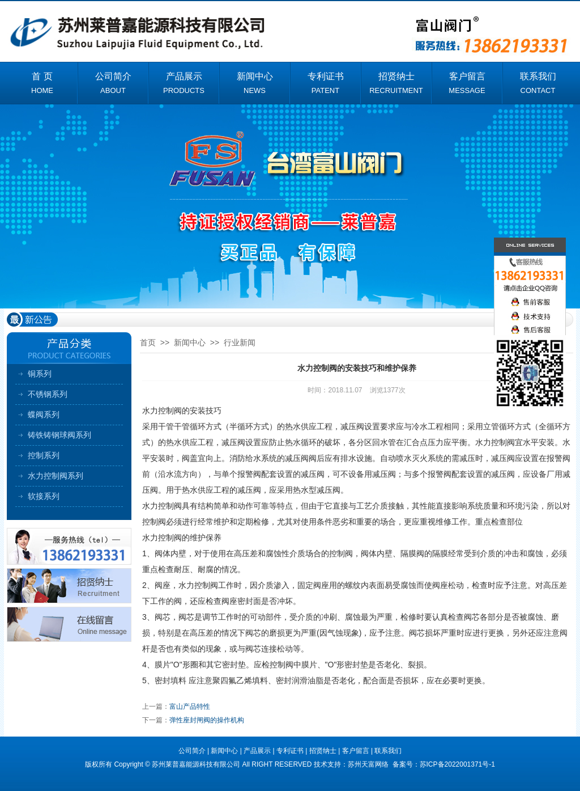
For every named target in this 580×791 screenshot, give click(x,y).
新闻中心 (190, 342)
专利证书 (290, 751)
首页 (148, 342)
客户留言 (355, 751)
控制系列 (43, 455)
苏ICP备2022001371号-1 (457, 764)
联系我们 (388, 751)
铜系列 (40, 373)
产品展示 (257, 751)
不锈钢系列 (47, 394)
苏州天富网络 (369, 764)
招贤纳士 (322, 751)
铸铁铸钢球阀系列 (59, 434)
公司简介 (192, 751)
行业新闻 (239, 342)
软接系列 (43, 496)
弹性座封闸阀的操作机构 (206, 720)
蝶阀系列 (43, 414)
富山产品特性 (189, 706)
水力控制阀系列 (55, 475)
